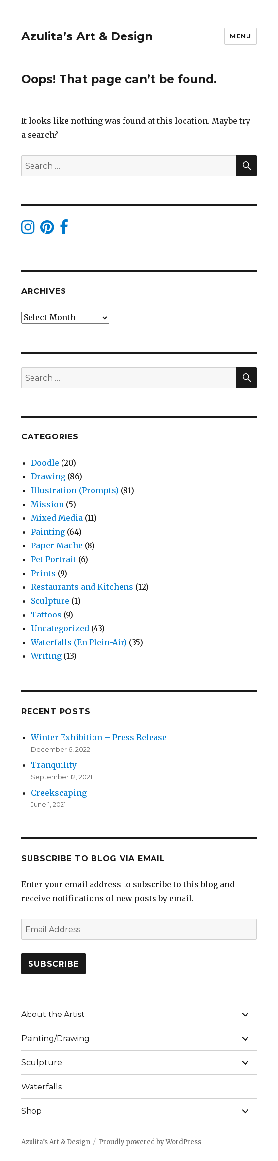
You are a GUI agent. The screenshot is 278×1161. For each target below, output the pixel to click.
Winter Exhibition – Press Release (99, 737)
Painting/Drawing (55, 1038)
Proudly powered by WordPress (150, 1142)
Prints (43, 573)
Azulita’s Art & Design (87, 36)
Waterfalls (41, 1086)
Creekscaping (59, 793)
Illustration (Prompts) (75, 490)
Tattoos (46, 614)
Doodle (45, 463)
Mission (47, 504)
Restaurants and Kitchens (82, 587)
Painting (48, 532)
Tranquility (54, 765)
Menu (240, 36)
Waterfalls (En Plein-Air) (79, 642)
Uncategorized (60, 628)
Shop (31, 1111)
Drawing (48, 476)
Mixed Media (57, 518)
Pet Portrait (53, 559)
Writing (46, 656)
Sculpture (50, 601)
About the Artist (53, 1014)
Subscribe (53, 964)
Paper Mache (57, 545)
